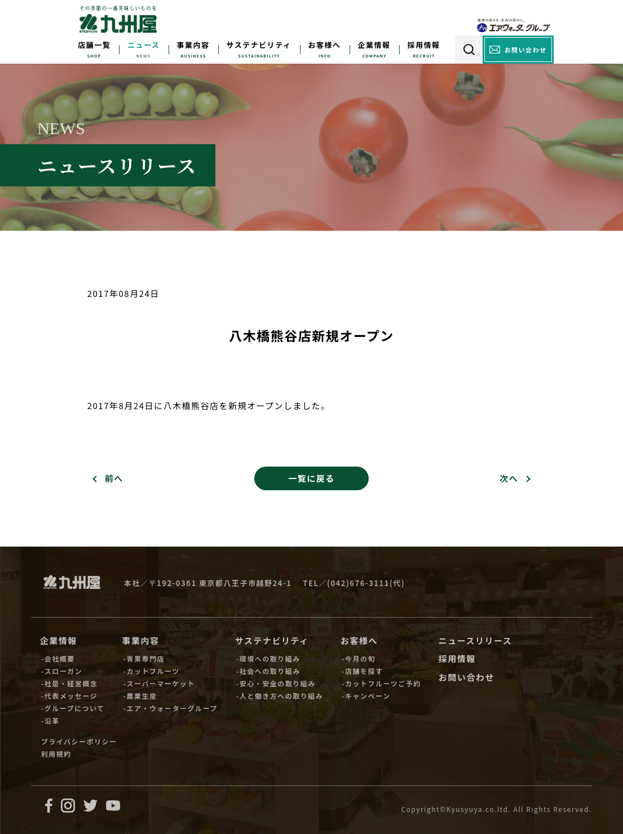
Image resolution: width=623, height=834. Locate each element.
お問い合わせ (466, 677)
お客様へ (324, 44)
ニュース (143, 44)
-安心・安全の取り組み (276, 683)
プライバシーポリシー (79, 741)
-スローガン (61, 671)
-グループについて (73, 708)
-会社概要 (58, 658)
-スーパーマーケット (159, 683)
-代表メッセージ (69, 695)
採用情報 (424, 44)
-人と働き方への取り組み (279, 695)
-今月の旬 (358, 658)
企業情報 (374, 44)
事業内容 (193, 44)
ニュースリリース (475, 640)
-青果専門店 (144, 658)
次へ (509, 478)
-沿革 (50, 720)
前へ (114, 478)
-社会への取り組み (268, 671)
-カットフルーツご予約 (381, 683)
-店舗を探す (362, 671)
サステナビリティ (259, 44)
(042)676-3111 (358, 583)
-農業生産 (140, 695)
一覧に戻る (311, 478)
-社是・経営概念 (69, 683)
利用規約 (56, 753)
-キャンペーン (366, 695)
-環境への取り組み (268, 658)
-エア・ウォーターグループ (170, 708)
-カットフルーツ (151, 671)
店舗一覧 (94, 44)
